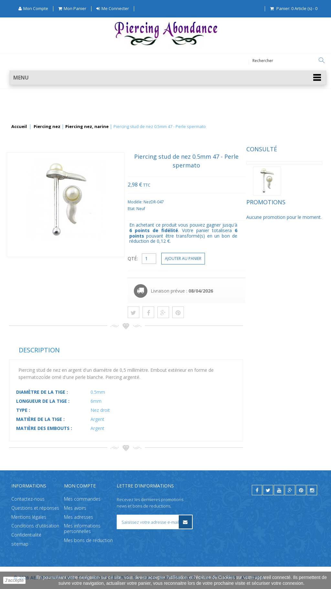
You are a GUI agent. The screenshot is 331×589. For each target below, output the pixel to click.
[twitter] (268, 490)
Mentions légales (28, 517)
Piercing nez (47, 126)
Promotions (28, 214)
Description (118, 350)
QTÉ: (212, 258)
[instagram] (312, 490)
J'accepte (14, 580)
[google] (290, 490)
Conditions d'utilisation (35, 526)
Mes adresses (78, 517)
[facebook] (257, 490)
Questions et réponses (35, 508)
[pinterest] (301, 490)
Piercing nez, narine (87, 126)
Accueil (19, 126)
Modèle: (214, 202)
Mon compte (80, 486)
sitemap (19, 544)
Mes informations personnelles (82, 529)
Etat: (211, 208)
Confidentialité (26, 535)
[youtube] (279, 490)
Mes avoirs (75, 508)
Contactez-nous (28, 499)
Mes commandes (82, 499)
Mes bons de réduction (88, 540)
